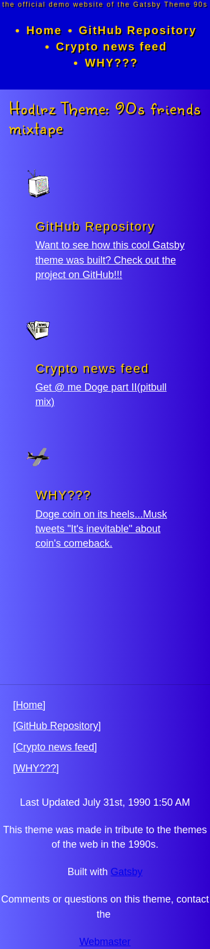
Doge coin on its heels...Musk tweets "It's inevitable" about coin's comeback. (101, 529)
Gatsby (127, 871)
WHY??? (111, 63)
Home (44, 30)
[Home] (29, 705)
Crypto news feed (111, 46)
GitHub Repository (138, 30)
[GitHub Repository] (57, 725)
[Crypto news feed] (55, 747)
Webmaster (105, 941)
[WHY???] (36, 768)
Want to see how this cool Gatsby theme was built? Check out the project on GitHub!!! (109, 259)
